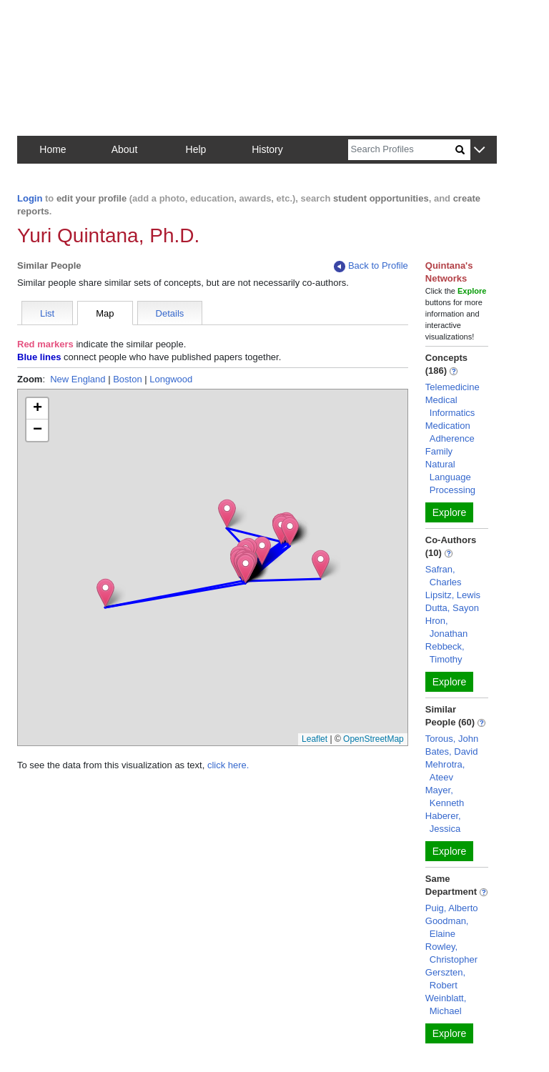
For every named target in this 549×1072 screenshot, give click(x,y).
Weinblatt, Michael (446, 1004)
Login (29, 198)
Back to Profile (371, 266)
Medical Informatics (450, 406)
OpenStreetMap (373, 739)
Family (438, 451)
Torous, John (451, 738)
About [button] (125, 149)
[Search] (401, 149)
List (47, 313)
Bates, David (451, 751)
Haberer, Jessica (443, 822)
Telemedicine (452, 387)
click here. (228, 765)
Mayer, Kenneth (444, 796)
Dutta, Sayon (452, 607)
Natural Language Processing (450, 477)
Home (52, 149)
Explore (449, 512)
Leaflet (314, 739)
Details (170, 313)
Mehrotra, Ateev (445, 771)
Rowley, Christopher (451, 953)
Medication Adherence (450, 432)
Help (196, 149)
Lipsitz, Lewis (452, 595)
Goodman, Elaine (447, 927)
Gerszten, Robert (445, 979)
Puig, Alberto (451, 908)
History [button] (267, 149)
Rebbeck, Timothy (445, 653)
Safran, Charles (443, 575)
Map (105, 313)
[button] (479, 150)
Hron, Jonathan (446, 627)
